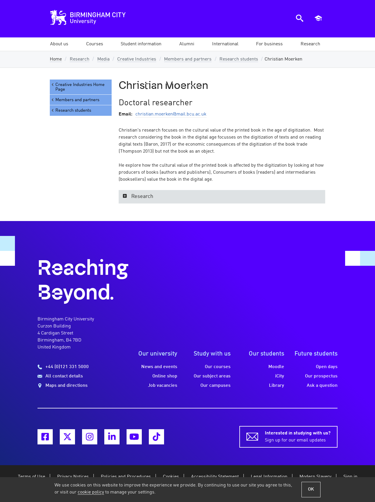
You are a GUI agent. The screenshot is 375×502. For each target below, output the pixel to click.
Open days (327, 367)
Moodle (276, 367)
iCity (279, 376)
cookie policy (91, 492)
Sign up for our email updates (297, 436)
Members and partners (188, 59)
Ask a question (322, 385)
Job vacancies (162, 385)
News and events (159, 367)
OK (311, 489)
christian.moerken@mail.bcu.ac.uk (171, 114)
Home (56, 59)
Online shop (164, 376)
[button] (59, 44)
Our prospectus (321, 376)
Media (103, 59)
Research (79, 59)
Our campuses (215, 385)
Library (276, 385)
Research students (238, 59)
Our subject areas (212, 376)
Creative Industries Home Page (77, 87)
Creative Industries (136, 59)
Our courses (218, 367)
